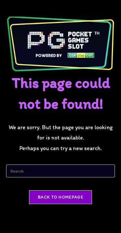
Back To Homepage (60, 197)
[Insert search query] (60, 171)
